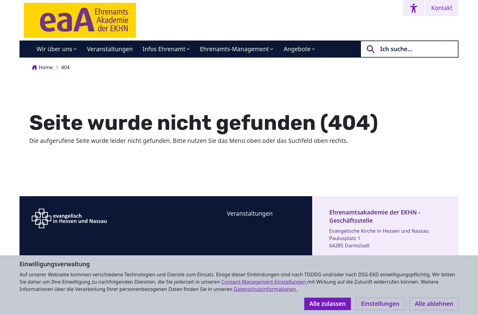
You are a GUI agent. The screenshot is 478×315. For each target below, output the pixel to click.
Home (42, 67)
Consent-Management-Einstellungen (264, 281)
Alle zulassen (327, 304)
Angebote (297, 49)
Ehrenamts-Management (234, 49)
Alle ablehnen (434, 304)
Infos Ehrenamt (164, 49)
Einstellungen (380, 304)
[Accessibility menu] (413, 8)
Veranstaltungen (110, 49)
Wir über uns (54, 49)
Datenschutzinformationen (265, 289)
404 (65, 67)
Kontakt (441, 8)
